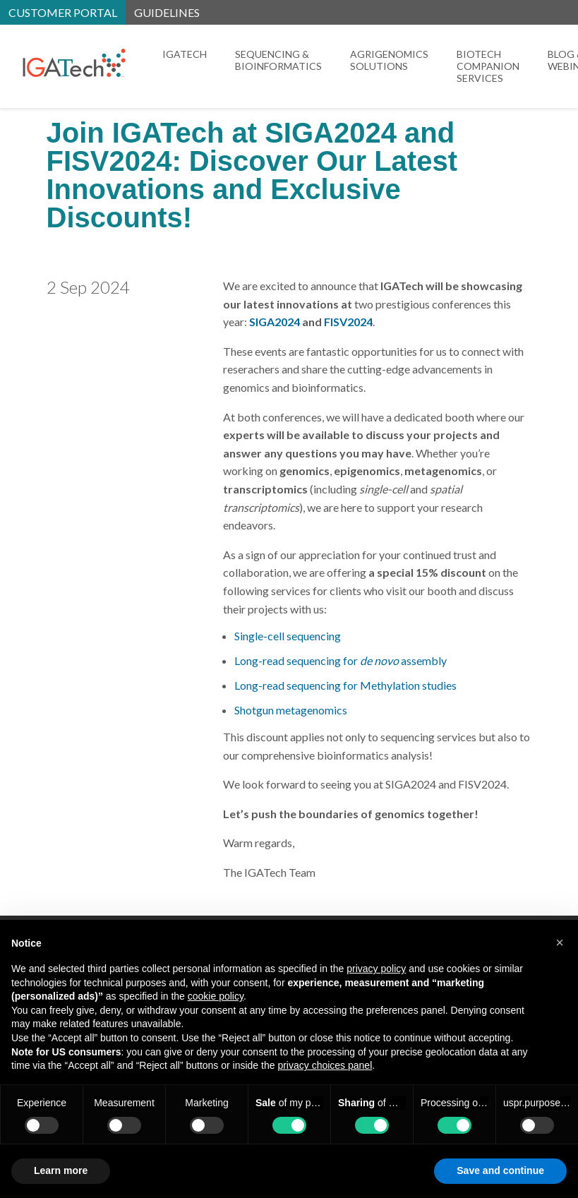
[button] (559, 942)
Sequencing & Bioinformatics (278, 60)
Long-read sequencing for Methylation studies (345, 685)
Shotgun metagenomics (290, 710)
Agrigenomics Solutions (389, 60)
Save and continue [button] (500, 1170)
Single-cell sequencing (287, 635)
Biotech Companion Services (488, 66)
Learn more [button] (61, 1170)
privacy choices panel (324, 1065)
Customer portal (62, 12)
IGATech (184, 54)
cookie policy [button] (215, 996)
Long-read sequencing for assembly (340, 660)
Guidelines (167, 12)
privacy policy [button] (376, 968)
